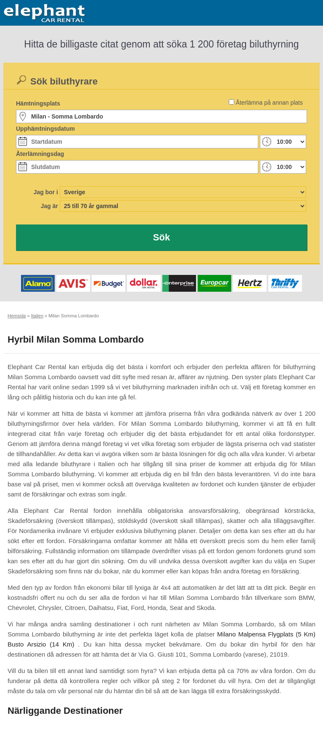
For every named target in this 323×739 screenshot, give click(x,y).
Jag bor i (46, 192)
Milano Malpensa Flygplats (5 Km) (266, 634)
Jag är (49, 206)
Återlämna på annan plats (269, 102)
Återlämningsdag (40, 153)
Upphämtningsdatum (45, 128)
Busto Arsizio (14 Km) (41, 644)
